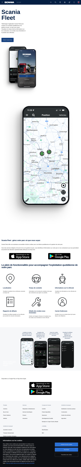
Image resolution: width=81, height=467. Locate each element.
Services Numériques (27, 416)
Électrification (45, 434)
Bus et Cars (6, 416)
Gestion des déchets (66, 419)
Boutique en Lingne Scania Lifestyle (49, 426)
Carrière (44, 413)
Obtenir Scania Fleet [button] (7, 44)
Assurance (25, 423)
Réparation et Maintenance (29, 413)
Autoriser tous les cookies (66, 444)
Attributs (5, 423)
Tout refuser (66, 449)
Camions (5, 413)
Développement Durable (47, 423)
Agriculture (63, 423)
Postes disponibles (46, 416)
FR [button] (50, 2)
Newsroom (44, 419)
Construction (64, 416)
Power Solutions (7, 419)
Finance (24, 419)
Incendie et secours (7, 434)
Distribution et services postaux (68, 413)
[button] (74, 2)
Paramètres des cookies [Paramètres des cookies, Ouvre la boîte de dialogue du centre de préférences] (66, 454)
